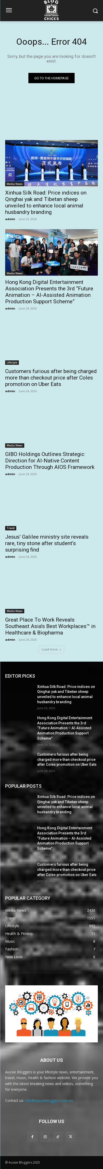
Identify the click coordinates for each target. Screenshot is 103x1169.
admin (10, 219)
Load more (51, 649)
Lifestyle (12, 362)
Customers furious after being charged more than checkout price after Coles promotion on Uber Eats (51, 377)
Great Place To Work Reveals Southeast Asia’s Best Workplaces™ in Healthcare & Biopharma (50, 626)
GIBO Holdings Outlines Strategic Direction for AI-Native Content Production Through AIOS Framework (49, 460)
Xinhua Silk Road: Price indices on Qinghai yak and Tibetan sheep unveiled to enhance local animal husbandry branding (45, 202)
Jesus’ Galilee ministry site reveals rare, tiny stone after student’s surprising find (47, 543)
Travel (11, 528)
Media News (15, 184)
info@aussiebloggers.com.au (49, 1100)
